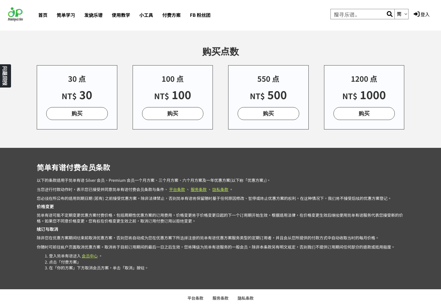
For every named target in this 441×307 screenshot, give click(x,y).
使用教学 (121, 15)
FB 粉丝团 (200, 15)
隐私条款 (220, 189)
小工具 (146, 15)
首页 (42, 15)
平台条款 (177, 189)
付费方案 (171, 15)
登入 (422, 14)
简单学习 (66, 15)
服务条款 (199, 189)
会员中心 (90, 256)
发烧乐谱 (93, 15)
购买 (76, 113)
